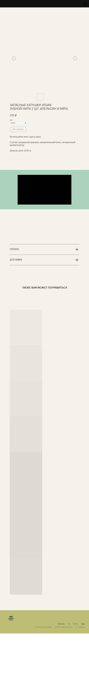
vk (69, 672)
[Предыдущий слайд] (14, 58)
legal (83, 672)
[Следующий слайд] (75, 58)
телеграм (61, 672)
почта (75, 672)
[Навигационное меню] (85, 4)
